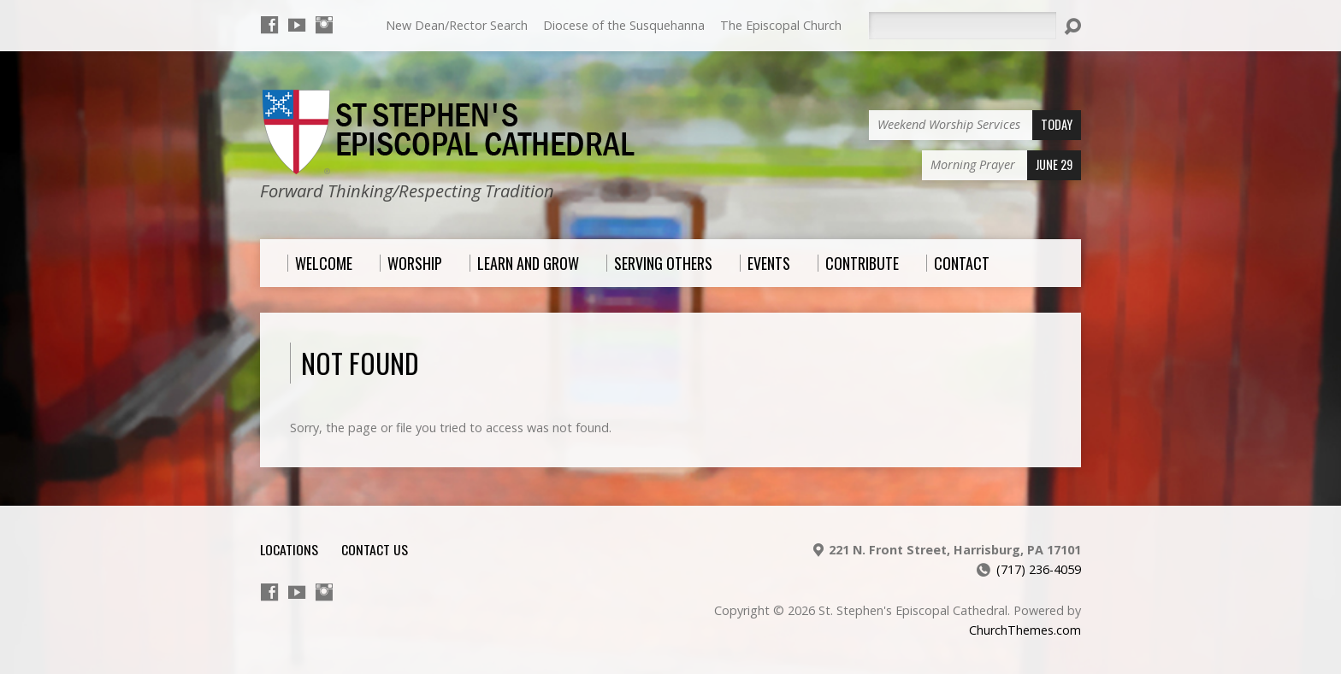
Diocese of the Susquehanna (624, 25)
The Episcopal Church (781, 25)
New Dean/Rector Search (457, 25)
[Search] (962, 25)
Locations (289, 549)
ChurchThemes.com (1025, 630)
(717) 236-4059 (1038, 569)
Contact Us (374, 549)
